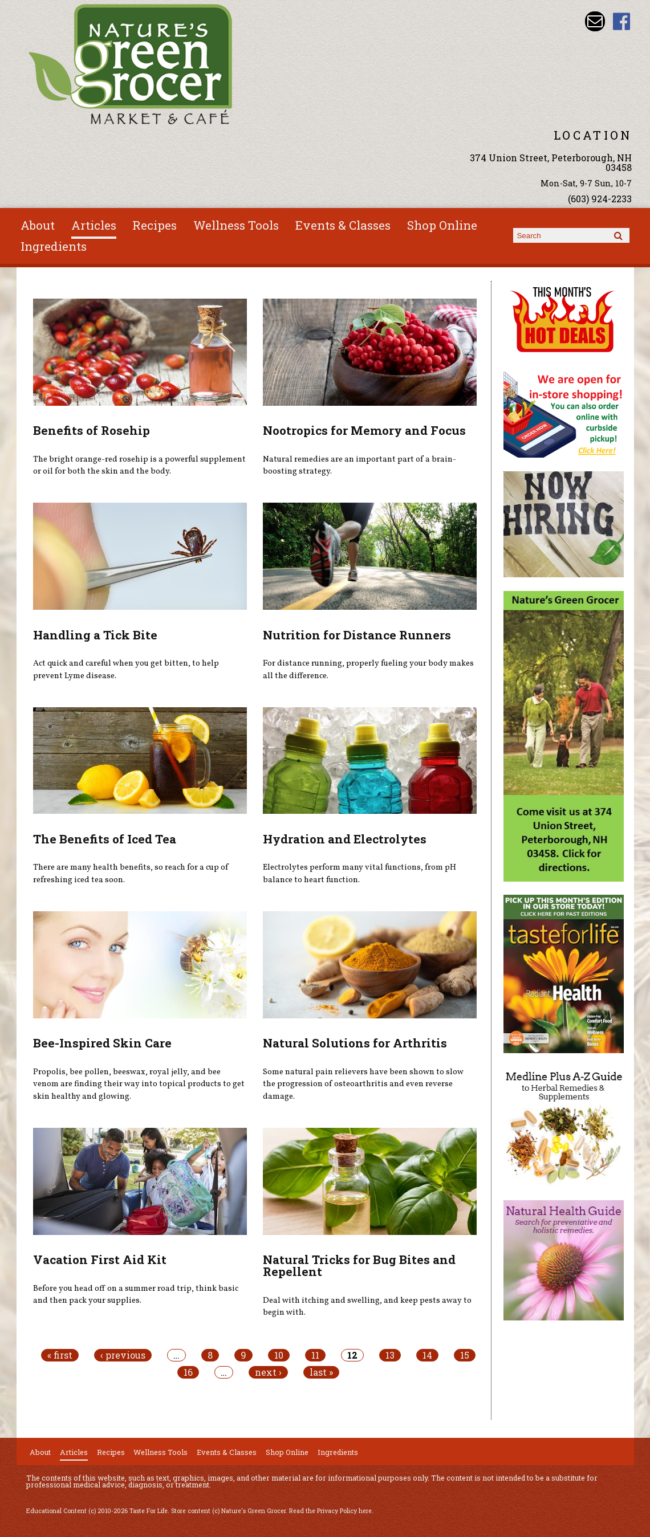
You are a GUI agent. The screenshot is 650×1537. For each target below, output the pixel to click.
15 (464, 1355)
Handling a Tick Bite (95, 635)
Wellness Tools (236, 225)
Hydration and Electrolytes (344, 839)
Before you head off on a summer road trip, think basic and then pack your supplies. (135, 1295)
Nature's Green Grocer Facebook (622, 21)
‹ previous (122, 1355)
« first (59, 1355)
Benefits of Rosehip (91, 430)
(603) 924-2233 (600, 199)
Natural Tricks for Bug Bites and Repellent (359, 1265)
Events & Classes (343, 225)
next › (268, 1372)
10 (278, 1355)
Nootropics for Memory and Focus (364, 430)
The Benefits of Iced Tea (104, 839)
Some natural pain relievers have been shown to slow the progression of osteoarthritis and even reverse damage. (363, 1084)
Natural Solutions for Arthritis (355, 1043)
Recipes (154, 225)
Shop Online (442, 225)
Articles (93, 225)
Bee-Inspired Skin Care (102, 1043)
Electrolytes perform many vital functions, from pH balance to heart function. (359, 874)
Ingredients (54, 246)
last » (321, 1372)
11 (315, 1355)
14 (427, 1355)
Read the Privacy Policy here (330, 1511)
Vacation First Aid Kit (99, 1259)
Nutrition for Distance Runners (357, 635)
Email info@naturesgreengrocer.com (595, 21)
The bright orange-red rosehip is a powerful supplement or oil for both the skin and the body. (139, 466)
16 (188, 1372)
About (38, 225)
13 (390, 1355)
